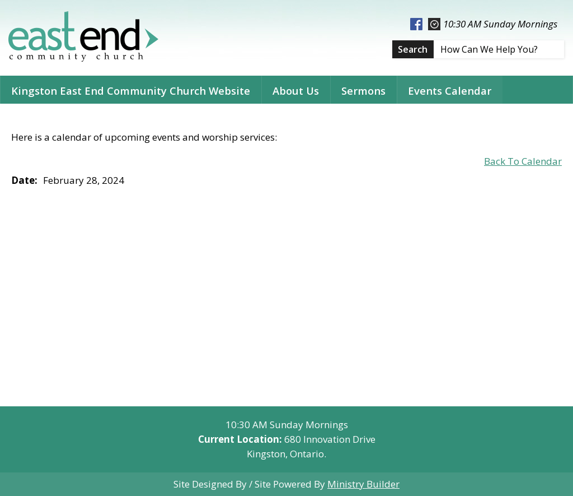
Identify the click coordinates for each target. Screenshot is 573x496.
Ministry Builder (363, 484)
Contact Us (39, 119)
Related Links (123, 119)
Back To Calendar (523, 161)
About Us (296, 91)
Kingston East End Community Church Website (130, 91)
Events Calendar (449, 91)
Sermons (363, 91)
